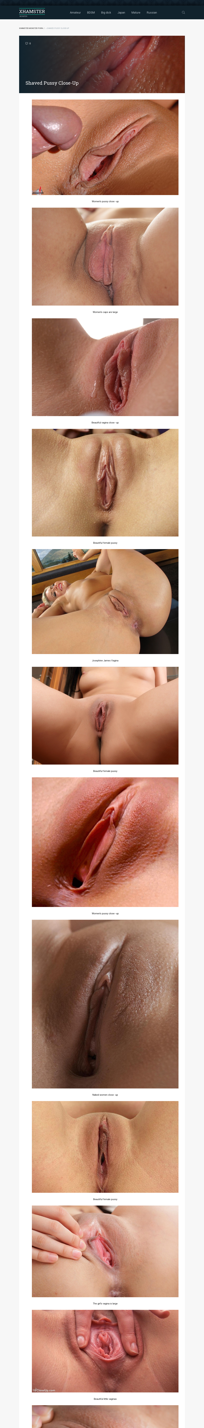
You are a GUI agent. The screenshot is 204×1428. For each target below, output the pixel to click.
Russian (152, 12)
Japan (121, 12)
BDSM (91, 12)
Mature (135, 12)
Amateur (75, 12)
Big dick (106, 12)
